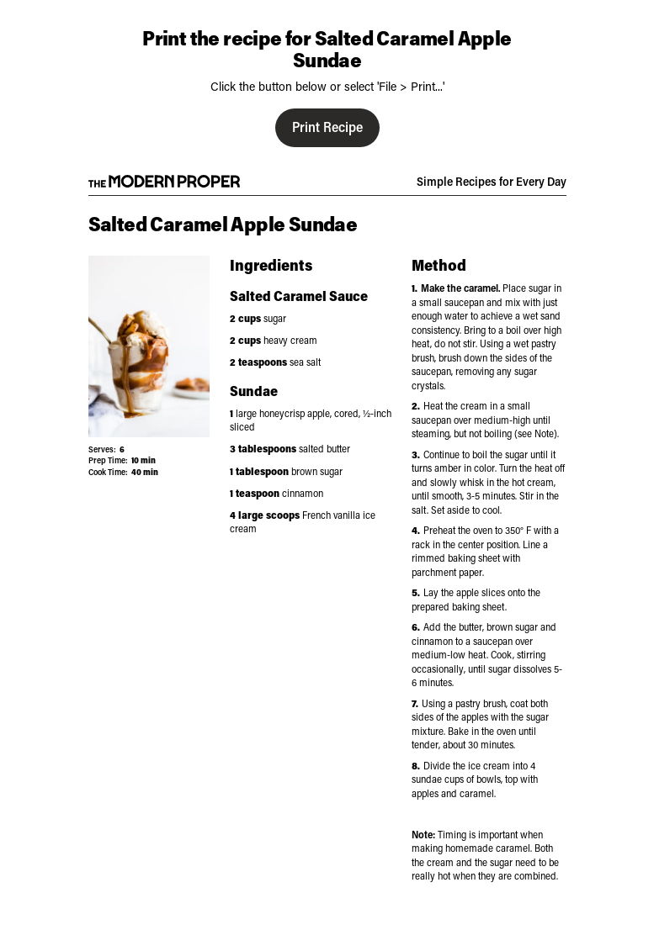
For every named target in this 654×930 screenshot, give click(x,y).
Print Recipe (327, 126)
